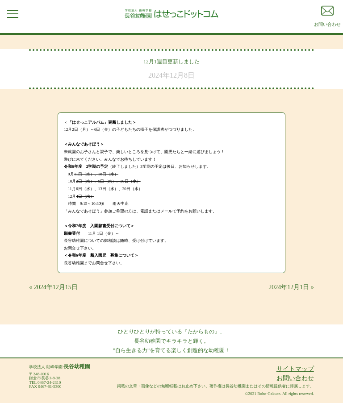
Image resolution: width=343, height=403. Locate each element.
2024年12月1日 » (291, 287)
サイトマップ (295, 369)
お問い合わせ (295, 378)
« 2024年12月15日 (53, 287)
